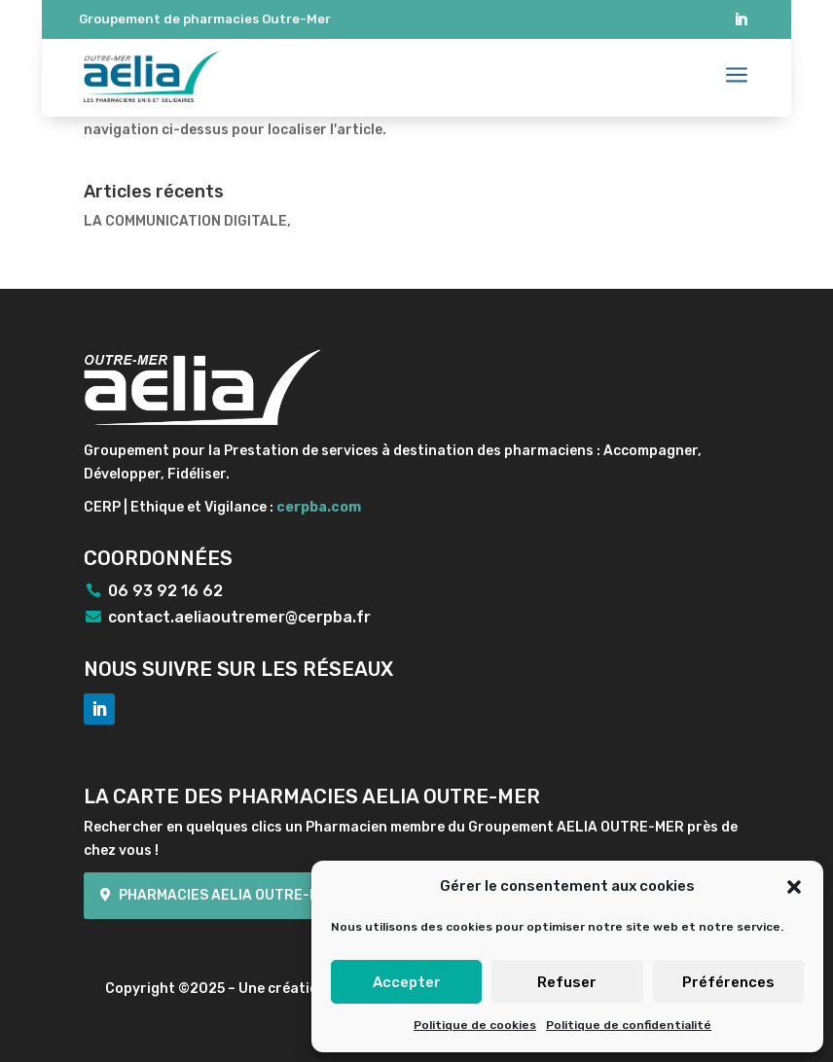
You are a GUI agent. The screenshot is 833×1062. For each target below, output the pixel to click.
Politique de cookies (475, 1025)
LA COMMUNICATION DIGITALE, (187, 221)
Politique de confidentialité (628, 1025)
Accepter (407, 982)
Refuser (567, 982)
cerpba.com (318, 507)
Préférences (728, 982)
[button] (794, 887)
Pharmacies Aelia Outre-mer (229, 895)
